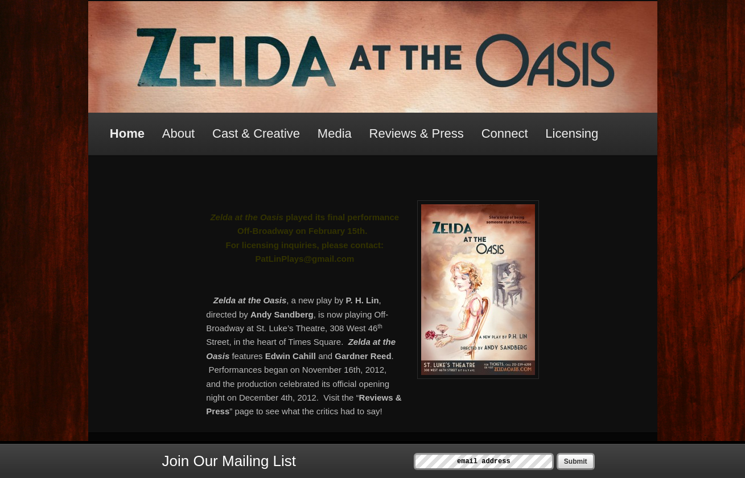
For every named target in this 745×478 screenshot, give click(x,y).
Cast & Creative (256, 133)
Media (335, 133)
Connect (504, 133)
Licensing (571, 133)
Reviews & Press (416, 133)
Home (127, 133)
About (178, 133)
